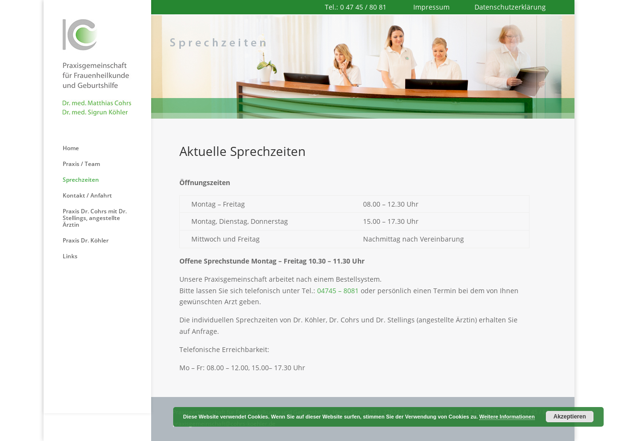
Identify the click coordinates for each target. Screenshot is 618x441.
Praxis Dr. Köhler (86, 240)
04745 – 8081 (338, 290)
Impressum (432, 6)
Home (71, 148)
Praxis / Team (81, 164)
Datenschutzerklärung (510, 6)
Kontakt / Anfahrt (87, 195)
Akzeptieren (569, 416)
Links (70, 256)
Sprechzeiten (81, 180)
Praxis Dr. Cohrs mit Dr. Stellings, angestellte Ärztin (95, 218)
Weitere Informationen (507, 416)
